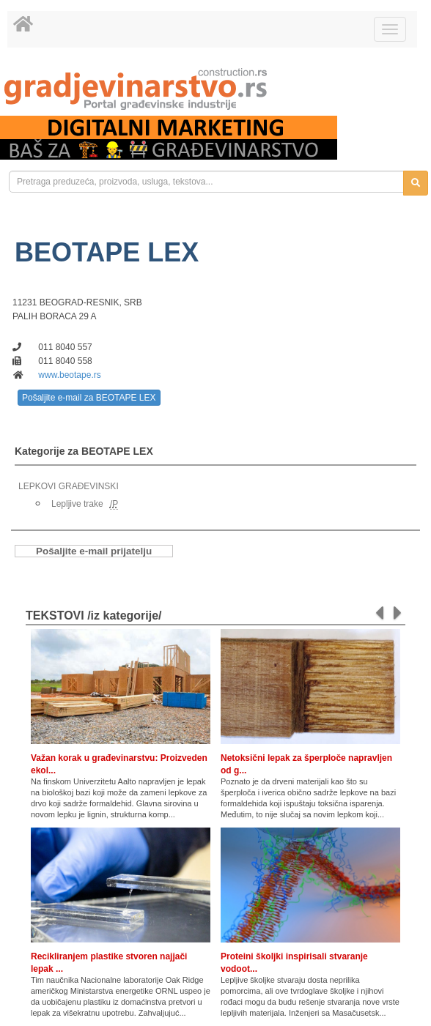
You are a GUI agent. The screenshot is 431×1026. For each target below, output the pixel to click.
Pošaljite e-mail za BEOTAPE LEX (89, 398)
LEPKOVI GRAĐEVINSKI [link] (68, 486)
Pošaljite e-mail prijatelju (94, 551)
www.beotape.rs (69, 375)
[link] (215, 89)
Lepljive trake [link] (77, 504)
